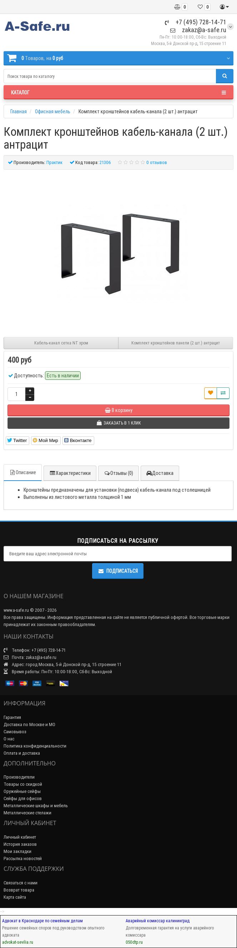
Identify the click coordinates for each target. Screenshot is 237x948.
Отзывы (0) (118, 473)
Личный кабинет (20, 837)
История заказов (20, 844)
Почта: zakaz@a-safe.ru (30, 657)
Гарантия (12, 717)
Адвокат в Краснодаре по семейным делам (42, 920)
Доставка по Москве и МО (29, 724)
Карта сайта (15, 897)
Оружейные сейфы (22, 791)
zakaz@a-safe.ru (198, 30)
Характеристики (70, 473)
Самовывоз (15, 732)
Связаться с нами (20, 883)
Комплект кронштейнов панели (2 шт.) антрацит (175, 343)
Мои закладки (17, 851)
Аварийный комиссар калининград (158, 920)
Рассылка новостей (23, 858)
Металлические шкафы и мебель (36, 806)
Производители (19, 777)
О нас (9, 739)
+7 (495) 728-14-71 (195, 22)
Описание (22, 472)
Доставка (159, 473)
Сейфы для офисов (23, 798)
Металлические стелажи (27, 813)
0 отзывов (156, 162)
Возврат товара (19, 890)
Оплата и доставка (22, 753)
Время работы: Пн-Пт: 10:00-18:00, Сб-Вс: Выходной (58, 672)
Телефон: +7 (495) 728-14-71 (35, 650)
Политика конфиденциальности (35, 746)
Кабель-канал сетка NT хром (61, 343)
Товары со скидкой (23, 784)
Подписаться (118, 571)
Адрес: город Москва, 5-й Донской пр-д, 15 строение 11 (62, 664)
